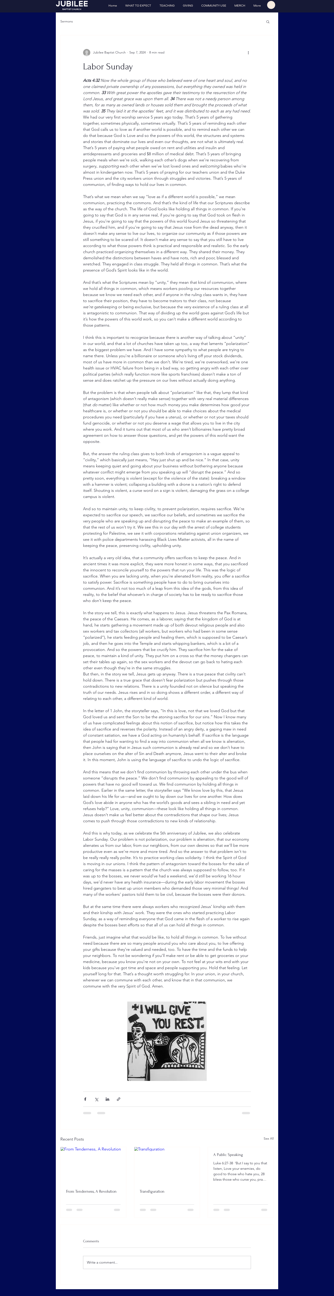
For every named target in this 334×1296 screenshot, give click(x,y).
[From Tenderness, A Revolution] (93, 1165)
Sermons (66, 21)
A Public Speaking (228, 1155)
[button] (271, 5)
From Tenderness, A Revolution (91, 1191)
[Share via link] (118, 1099)
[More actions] (248, 52)
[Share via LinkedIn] (107, 1099)
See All (269, 1138)
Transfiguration (152, 1191)
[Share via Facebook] (85, 1099)
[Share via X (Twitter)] (96, 1099)
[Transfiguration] (167, 1165)
